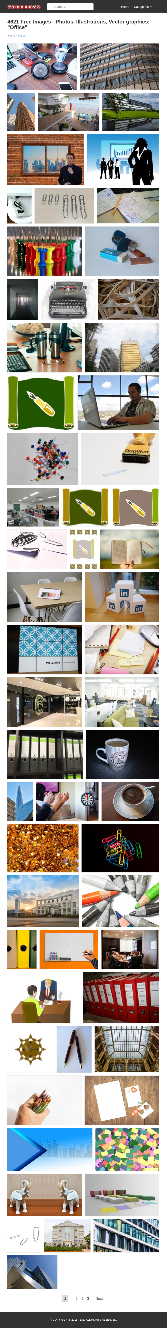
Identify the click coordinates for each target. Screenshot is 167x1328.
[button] (158, 7)
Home (125, 6)
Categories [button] (143, 6)
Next (99, 1298)
